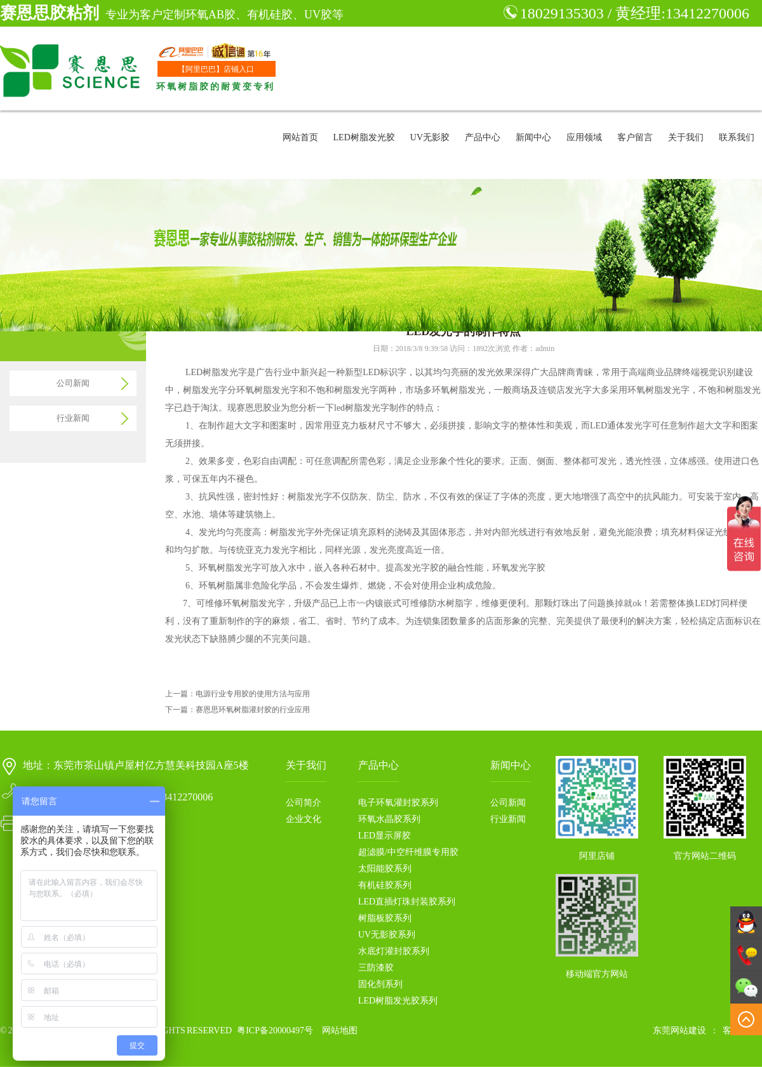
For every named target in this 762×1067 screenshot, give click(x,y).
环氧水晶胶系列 (389, 819)
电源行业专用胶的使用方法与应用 (253, 693)
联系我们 (736, 137)
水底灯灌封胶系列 (393, 951)
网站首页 (300, 137)
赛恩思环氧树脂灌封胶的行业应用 (253, 709)
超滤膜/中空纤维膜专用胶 (408, 852)
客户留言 (635, 137)
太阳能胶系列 (384, 868)
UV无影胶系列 (386, 934)
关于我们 (686, 137)
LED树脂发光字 (216, 372)
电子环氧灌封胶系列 (398, 802)
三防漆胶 (376, 967)
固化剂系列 (380, 984)
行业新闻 (73, 418)
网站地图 (340, 1030)
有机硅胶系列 (384, 885)
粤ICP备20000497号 (275, 1030)
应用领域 (584, 137)
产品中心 (482, 137)
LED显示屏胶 (384, 835)
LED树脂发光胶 (364, 137)
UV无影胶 (430, 137)
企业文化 (303, 819)
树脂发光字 (292, 532)
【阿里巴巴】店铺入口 (216, 69)
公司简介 (303, 802)
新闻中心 (533, 137)
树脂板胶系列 (384, 918)
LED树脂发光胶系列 (398, 1000)
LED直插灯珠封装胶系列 (406, 901)
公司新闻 (73, 383)
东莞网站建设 (679, 1030)
